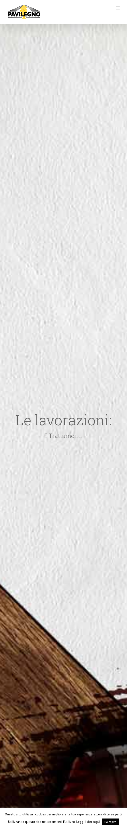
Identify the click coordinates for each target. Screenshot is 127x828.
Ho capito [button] (110, 822)
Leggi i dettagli (88, 822)
